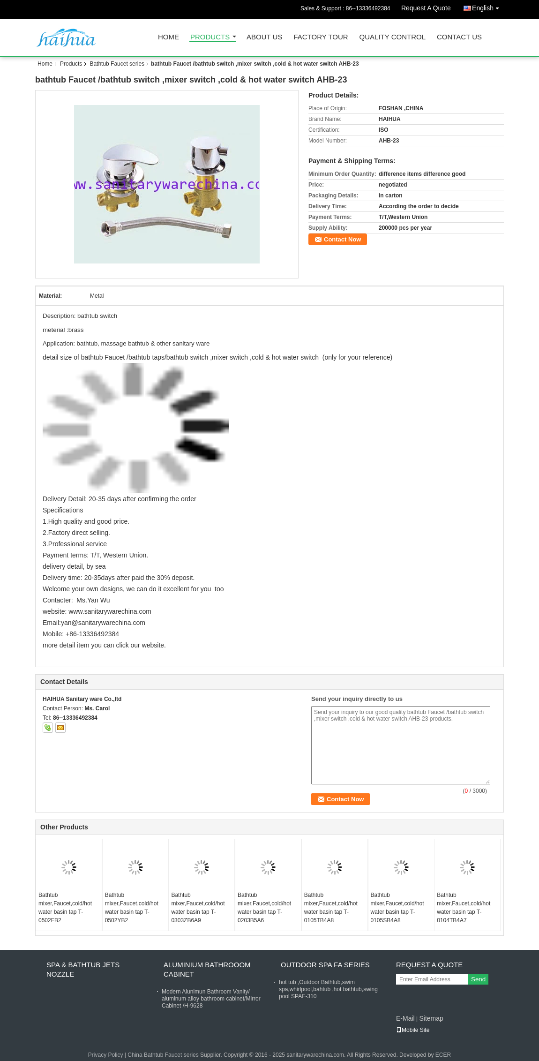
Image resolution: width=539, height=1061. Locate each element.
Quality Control (392, 37)
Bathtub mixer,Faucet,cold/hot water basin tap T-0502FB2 (65, 908)
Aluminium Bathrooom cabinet (207, 969)
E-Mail (405, 1018)
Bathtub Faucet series (117, 63)
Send (478, 979)
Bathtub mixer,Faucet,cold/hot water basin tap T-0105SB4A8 (397, 908)
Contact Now (342, 239)
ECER (443, 1055)
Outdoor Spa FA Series (325, 965)
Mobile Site (412, 1030)
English (488, 6)
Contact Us (459, 37)
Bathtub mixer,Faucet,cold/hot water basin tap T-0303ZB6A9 (198, 908)
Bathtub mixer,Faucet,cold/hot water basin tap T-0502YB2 (131, 908)
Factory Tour (320, 37)
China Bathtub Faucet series (162, 1055)
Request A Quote (426, 8)
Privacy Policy (105, 1055)
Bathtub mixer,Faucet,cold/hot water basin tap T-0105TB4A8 (331, 908)
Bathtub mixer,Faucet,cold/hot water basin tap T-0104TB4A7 (463, 908)
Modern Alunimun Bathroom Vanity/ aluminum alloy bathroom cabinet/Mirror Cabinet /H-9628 (211, 998)
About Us (264, 37)
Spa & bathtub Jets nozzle (83, 969)
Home (168, 37)
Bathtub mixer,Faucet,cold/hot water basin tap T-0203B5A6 (264, 908)
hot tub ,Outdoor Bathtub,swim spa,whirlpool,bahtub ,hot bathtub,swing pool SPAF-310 (328, 989)
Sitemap (431, 1018)
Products (210, 37)
